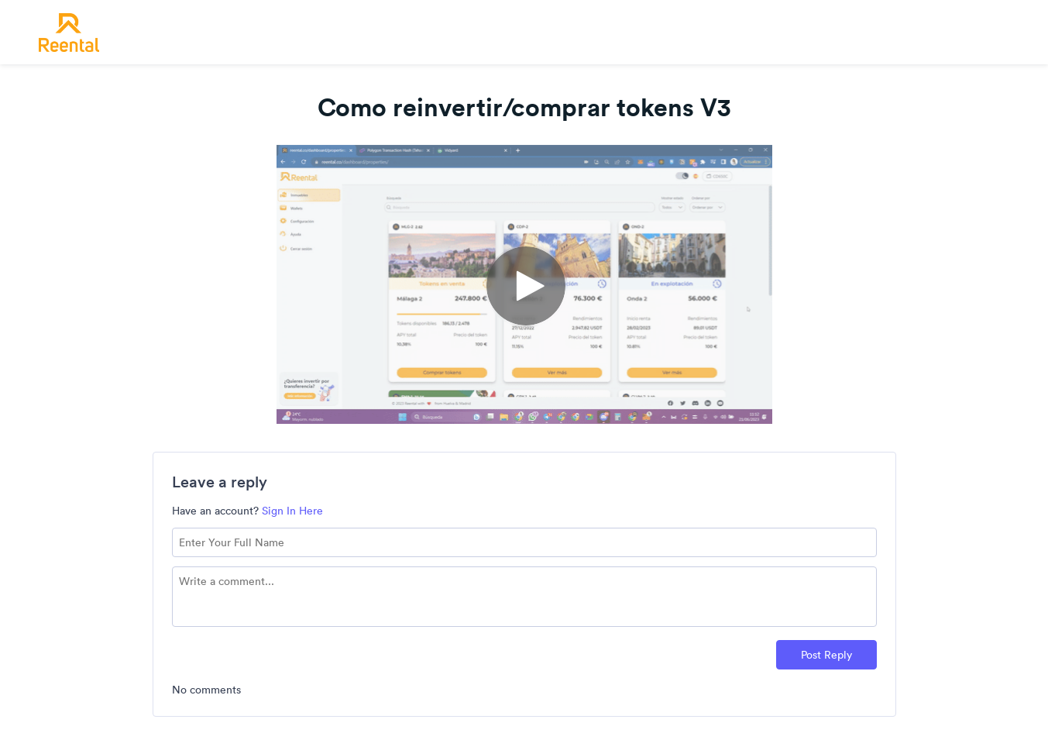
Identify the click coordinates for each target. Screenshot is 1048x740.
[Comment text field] (524, 596)
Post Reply (826, 655)
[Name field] (524, 542)
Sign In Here (292, 511)
